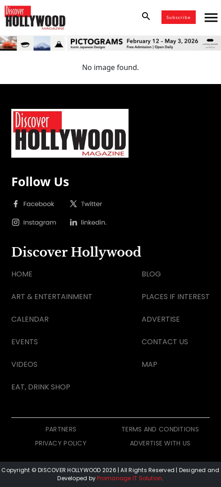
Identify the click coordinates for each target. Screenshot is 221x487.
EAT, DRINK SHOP (40, 387)
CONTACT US (165, 342)
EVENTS (24, 342)
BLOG (151, 274)
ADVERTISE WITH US (160, 443)
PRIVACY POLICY (61, 443)
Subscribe (178, 17)
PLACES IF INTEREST (176, 296)
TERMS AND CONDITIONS (160, 429)
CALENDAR (30, 319)
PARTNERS (61, 429)
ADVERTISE (161, 319)
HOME (21, 274)
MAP (149, 364)
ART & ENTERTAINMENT (51, 296)
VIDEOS (24, 364)
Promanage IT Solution (129, 478)
